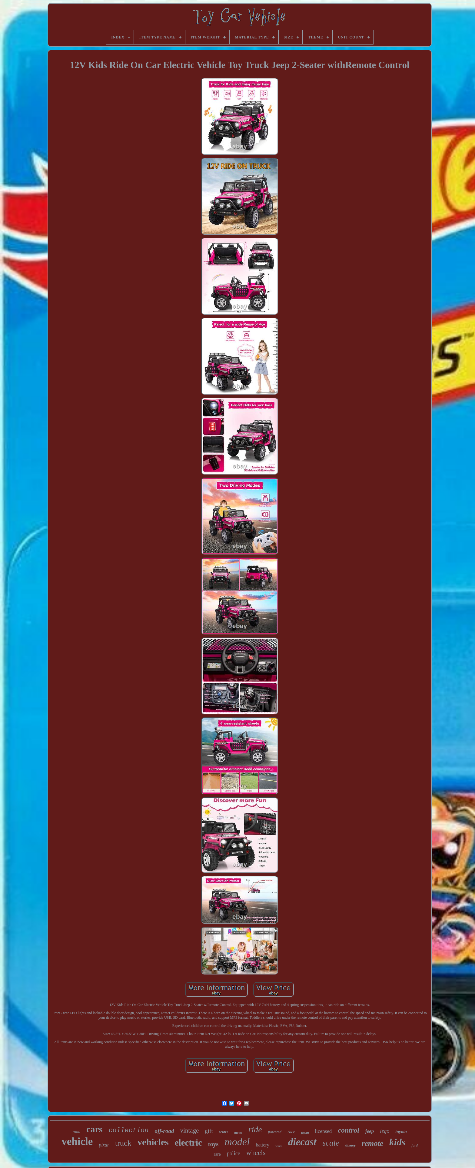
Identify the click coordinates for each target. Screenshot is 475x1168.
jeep (369, 1131)
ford (414, 1145)
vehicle (77, 1141)
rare (217, 1154)
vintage (189, 1130)
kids (397, 1142)
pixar (104, 1144)
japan (305, 1132)
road (76, 1132)
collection (128, 1130)
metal (238, 1132)
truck (123, 1143)
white (278, 1146)
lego (384, 1131)
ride (255, 1129)
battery (262, 1144)
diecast (302, 1142)
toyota (401, 1131)
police (233, 1153)
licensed (323, 1131)
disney (350, 1145)
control (348, 1130)
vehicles (152, 1142)
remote (372, 1143)
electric (188, 1142)
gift (209, 1131)
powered (274, 1132)
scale (331, 1142)
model (237, 1141)
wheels (256, 1152)
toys (213, 1144)
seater (223, 1132)
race (291, 1132)
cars (94, 1129)
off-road (164, 1131)
